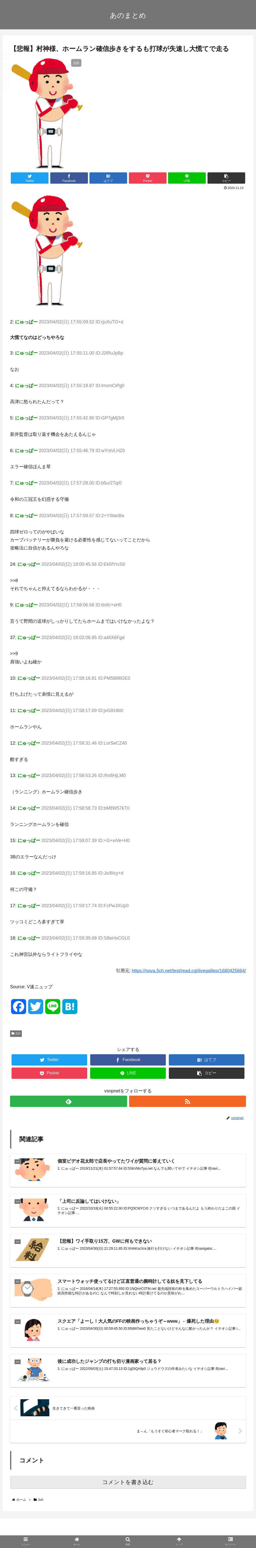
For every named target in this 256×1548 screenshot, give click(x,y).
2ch (16, 1033)
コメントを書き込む (128, 1483)
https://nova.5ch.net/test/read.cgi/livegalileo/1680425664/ (189, 970)
